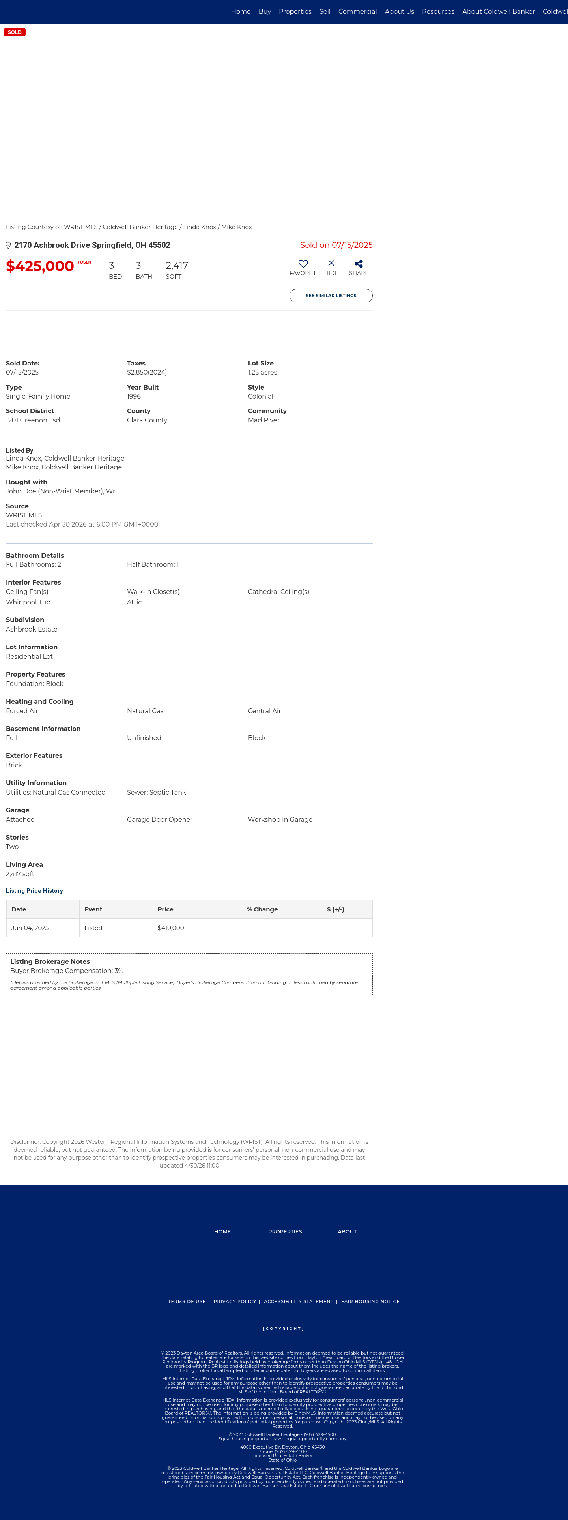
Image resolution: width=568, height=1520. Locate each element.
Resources (438, 11)
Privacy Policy (235, 1301)
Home (241, 11)
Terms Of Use (187, 1301)
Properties (295, 11)
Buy (265, 11)
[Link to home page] (10, 12)
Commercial (357, 11)
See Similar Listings (331, 295)
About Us (399, 11)
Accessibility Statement (298, 1301)
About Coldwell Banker (498, 11)
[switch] (304, 271)
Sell (325, 11)
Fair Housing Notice (370, 1301)
